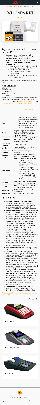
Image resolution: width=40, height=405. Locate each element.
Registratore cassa (21, 103)
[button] (2, 2)
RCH (3, 103)
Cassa (30, 103)
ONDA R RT (9, 103)
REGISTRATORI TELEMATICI (14, 7)
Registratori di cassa (26, 101)
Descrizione (22, 110)
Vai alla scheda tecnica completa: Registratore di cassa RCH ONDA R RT (20, 294)
